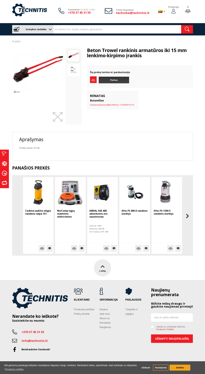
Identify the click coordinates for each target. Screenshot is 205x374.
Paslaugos (133, 299)
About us (105, 318)
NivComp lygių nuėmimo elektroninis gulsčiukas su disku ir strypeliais (69, 216)
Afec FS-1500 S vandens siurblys (163, 212)
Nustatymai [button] (161, 367)
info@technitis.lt (34, 341)
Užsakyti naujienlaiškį (172, 338)
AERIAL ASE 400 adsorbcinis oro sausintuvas (98, 213)
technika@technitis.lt (133, 13)
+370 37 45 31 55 (79, 13)
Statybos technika (32, 29)
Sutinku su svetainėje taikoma (170, 328)
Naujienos (105, 327)
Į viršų (102, 267)
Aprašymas (31, 139)
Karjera (104, 309)
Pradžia (16, 41)
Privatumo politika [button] (14, 369)
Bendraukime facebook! (35, 349)
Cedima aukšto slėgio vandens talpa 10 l (38, 212)
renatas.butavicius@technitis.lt (104, 104)
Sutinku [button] (180, 367)
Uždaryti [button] (146, 367)
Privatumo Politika (165, 329)
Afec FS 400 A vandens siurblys (134, 212)
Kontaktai (105, 322)
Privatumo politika (84, 309)
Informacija (109, 299)
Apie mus (105, 313)
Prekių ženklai (82, 313)
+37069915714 (127, 104)
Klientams (82, 299)
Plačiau (114, 80)
